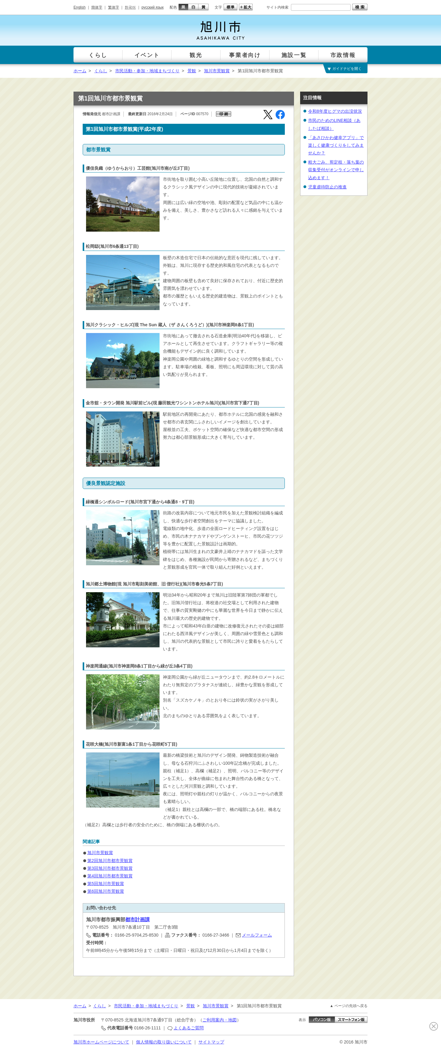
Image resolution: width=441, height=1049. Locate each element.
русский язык (152, 7)
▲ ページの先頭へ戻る (349, 1006)
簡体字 (96, 7)
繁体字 (113, 7)
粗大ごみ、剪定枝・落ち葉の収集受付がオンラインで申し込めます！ (336, 170)
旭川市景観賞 (217, 70)
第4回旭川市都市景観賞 (110, 875)
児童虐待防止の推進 (327, 186)
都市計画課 (137, 919)
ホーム (80, 70)
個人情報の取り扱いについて (164, 1042)
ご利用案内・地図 (219, 1019)
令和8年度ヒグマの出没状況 (335, 111)
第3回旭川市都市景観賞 (110, 868)
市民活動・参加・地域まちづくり (147, 70)
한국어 (130, 7)
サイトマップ (211, 1042)
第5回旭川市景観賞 (105, 883)
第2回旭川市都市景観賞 (110, 860)
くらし (100, 70)
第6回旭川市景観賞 (105, 891)
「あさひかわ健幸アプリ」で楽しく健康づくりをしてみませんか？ (336, 145)
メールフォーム (257, 935)
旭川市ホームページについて (101, 1042)
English (79, 7)
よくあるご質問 (189, 1027)
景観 (191, 70)
